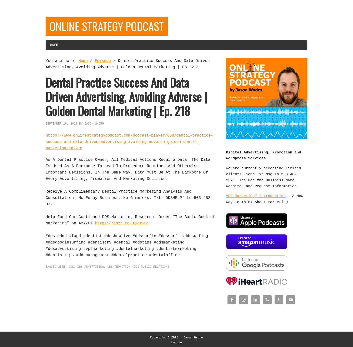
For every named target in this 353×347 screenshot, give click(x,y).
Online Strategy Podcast (109, 26)
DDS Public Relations (151, 268)
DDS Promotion (118, 268)
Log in (176, 340)
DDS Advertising (90, 268)
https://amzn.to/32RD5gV (122, 224)
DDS (71, 268)
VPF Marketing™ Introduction (256, 197)
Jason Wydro (193, 336)
